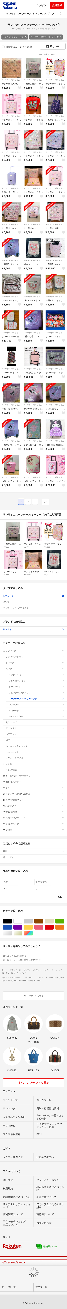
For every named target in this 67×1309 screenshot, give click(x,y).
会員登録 (57, 5)
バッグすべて (36, 674)
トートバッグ (36, 686)
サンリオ (33, 629)
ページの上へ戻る (34, 995)
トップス (35, 663)
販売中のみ (9, 46)
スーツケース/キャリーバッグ (46, 37)
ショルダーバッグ (36, 681)
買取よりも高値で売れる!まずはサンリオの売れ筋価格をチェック (33, 958)
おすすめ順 (27, 46)
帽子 (35, 740)
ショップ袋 (36, 704)
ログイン (41, 5)
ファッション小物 (35, 716)
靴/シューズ (35, 722)
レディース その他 (35, 758)
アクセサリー (35, 728)
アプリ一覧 (41, 1287)
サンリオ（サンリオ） (15, 37)
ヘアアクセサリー (35, 734)
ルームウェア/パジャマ (35, 746)
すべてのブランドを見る (33, 1082)
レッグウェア (35, 752)
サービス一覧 (9, 1287)
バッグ (35, 669)
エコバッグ (36, 710)
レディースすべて (35, 657)
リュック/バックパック (36, 692)
